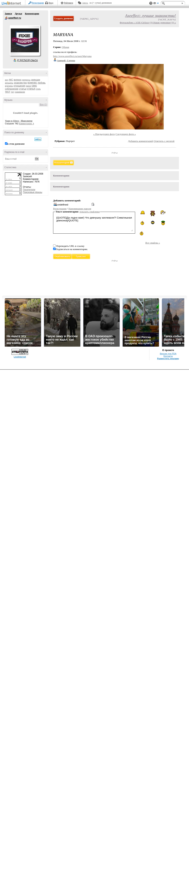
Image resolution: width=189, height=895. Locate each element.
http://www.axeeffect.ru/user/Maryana (72, 56)
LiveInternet (12, 3)
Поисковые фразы (32, 192)
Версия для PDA (168, 353)
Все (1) (43, 104)
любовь (42, 83)
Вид (156, 3)
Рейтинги (68, 3)
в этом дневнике (16, 144)
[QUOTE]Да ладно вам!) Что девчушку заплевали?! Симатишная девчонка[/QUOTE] (94, 223)
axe (6, 80)
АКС (11, 79)
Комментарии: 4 (26, 123)
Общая (65, 47)
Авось (85, 3)
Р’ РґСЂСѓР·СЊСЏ (27, 60)
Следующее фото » (125, 134)
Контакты (168, 356)
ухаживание (20, 92)
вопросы (26, 80)
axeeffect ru (6, 18)
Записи (8, 13)
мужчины (9, 86)
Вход (51, 3)
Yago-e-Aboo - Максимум (19, 121)
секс (34, 85)
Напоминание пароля (79, 208)
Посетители (29, 189)
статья (31, 88)
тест (7, 91)
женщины (9, 83)
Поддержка (150, 3)
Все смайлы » (152, 242)
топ (12, 92)
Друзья (18, 13)
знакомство (20, 82)
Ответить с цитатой (164, 141)
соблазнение (12, 89)
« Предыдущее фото (104, 134)
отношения (19, 86)
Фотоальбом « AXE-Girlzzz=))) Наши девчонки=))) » (148, 22)
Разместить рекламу (168, 358)
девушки (35, 79)
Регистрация (38, 3)
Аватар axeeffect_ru (25, 40)
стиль (38, 89)
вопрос (18, 79)
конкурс (32, 82)
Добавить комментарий (140, 141)
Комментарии (32, 13)
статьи (22, 88)
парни (28, 86)
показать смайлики (90, 211)
